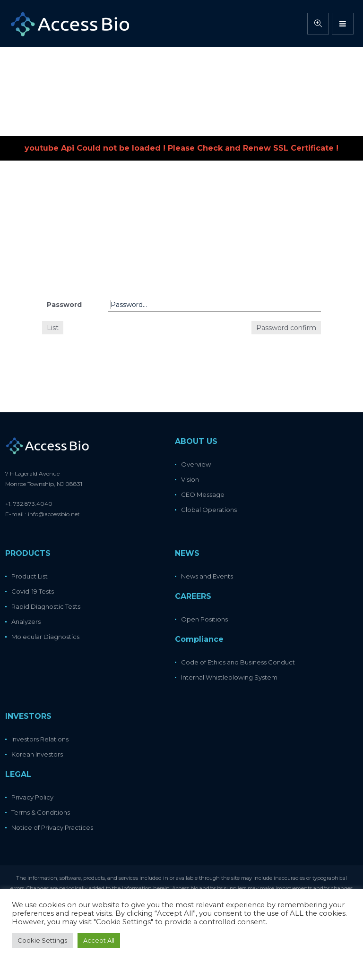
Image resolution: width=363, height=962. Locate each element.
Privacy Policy (32, 797)
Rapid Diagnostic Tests (45, 606)
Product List (29, 576)
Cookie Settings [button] (42, 940)
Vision (190, 479)
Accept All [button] (98, 940)
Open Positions (204, 619)
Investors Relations (40, 739)
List (53, 328)
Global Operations (209, 509)
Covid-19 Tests (32, 591)
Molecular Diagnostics (45, 636)
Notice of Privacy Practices (52, 827)
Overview (196, 464)
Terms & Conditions (40, 812)
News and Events (207, 576)
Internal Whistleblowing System (229, 677)
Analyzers (26, 621)
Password (64, 304)
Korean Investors (37, 754)
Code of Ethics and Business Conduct (238, 662)
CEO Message (203, 494)
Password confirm (286, 328)
